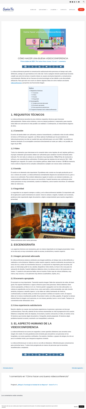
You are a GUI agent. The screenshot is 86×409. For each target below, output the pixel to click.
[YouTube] (74, 2)
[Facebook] (70, 2)
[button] (84, 2)
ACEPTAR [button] (81, 406)
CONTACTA (64, 9)
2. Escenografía (33, 101)
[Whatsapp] (53, 66)
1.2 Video (33, 95)
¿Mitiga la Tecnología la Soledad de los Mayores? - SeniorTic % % (38, 385)
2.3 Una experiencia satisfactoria (39, 107)
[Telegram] (60, 66)
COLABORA (55, 9)
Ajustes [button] (76, 406)
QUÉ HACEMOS (45, 9)
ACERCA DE (36, 9)
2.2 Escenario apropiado (37, 105)
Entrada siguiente (77, 368)
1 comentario (62, 61)
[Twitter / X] (76, 2)
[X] (32, 66)
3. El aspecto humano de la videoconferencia (42, 109)
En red (55, 61)
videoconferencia (16, 83)
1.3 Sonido (33, 97)
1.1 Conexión (34, 92)
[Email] (46, 66)
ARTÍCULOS (72, 9)
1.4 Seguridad (34, 99)
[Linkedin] (78, 2)
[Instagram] (72, 2)
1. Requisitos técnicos (35, 90)
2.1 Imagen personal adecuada (39, 103)
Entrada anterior (8, 368)
